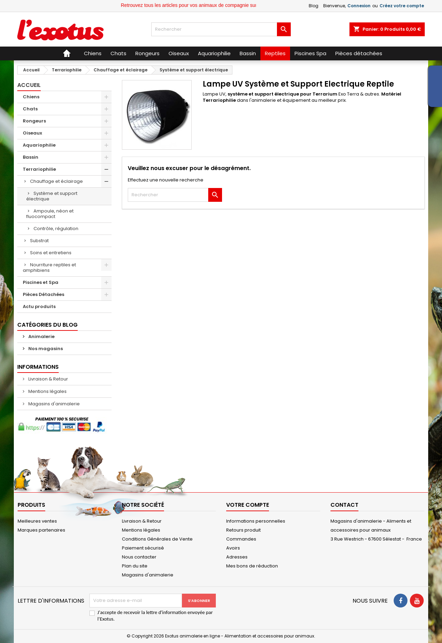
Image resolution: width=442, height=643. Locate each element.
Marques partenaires (41, 530)
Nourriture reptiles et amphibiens (49, 267)
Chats (30, 109)
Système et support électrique (51, 196)
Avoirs (233, 548)
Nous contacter (139, 557)
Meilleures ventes (37, 521)
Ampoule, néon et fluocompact (50, 214)
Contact (344, 505)
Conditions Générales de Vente (157, 539)
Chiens (31, 96)
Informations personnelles (255, 521)
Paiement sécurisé (143, 548)
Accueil (29, 85)
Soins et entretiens (50, 252)
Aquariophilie (39, 145)
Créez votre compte (401, 6)
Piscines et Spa (40, 282)
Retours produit (243, 530)
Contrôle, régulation (55, 228)
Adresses (237, 557)
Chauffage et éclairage (56, 181)
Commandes (241, 539)
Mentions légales (47, 391)
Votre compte (247, 505)
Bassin (30, 157)
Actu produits (39, 306)
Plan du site (134, 566)
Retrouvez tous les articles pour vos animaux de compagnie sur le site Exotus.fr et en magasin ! (231, 5)
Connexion (359, 6)
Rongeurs (34, 121)
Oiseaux (32, 133)
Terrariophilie (39, 169)
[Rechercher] (220, 29)
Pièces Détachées (43, 294)
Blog (313, 6)
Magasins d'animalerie (53, 403)
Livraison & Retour (47, 379)
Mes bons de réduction (252, 566)
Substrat (39, 240)
